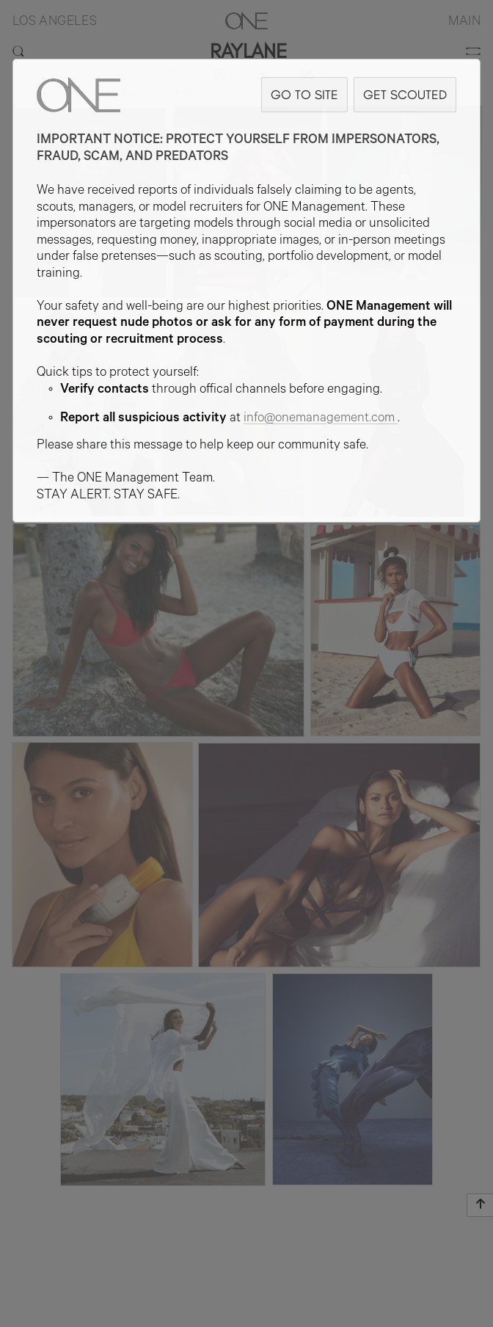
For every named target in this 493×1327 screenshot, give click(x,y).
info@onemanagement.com (321, 419)
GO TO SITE (304, 94)
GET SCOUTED (405, 94)
